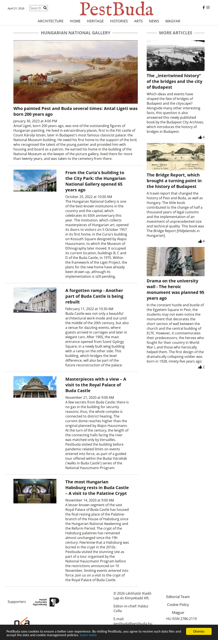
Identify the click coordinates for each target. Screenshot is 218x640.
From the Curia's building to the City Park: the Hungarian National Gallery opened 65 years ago (95, 181)
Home (75, 21)
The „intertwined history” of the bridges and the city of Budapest (174, 81)
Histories (119, 21)
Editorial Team (178, 596)
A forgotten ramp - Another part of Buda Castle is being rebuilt (94, 296)
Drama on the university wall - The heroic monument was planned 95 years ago (175, 289)
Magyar (172, 21)
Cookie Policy (178, 604)
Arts (138, 21)
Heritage (95, 21)
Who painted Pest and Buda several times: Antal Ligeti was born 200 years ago (75, 111)
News (154, 21)
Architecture (50, 21)
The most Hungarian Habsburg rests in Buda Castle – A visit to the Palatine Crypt (97, 487)
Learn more (88, 635)
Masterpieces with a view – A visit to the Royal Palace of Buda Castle (95, 384)
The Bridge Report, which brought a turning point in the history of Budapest (174, 180)
